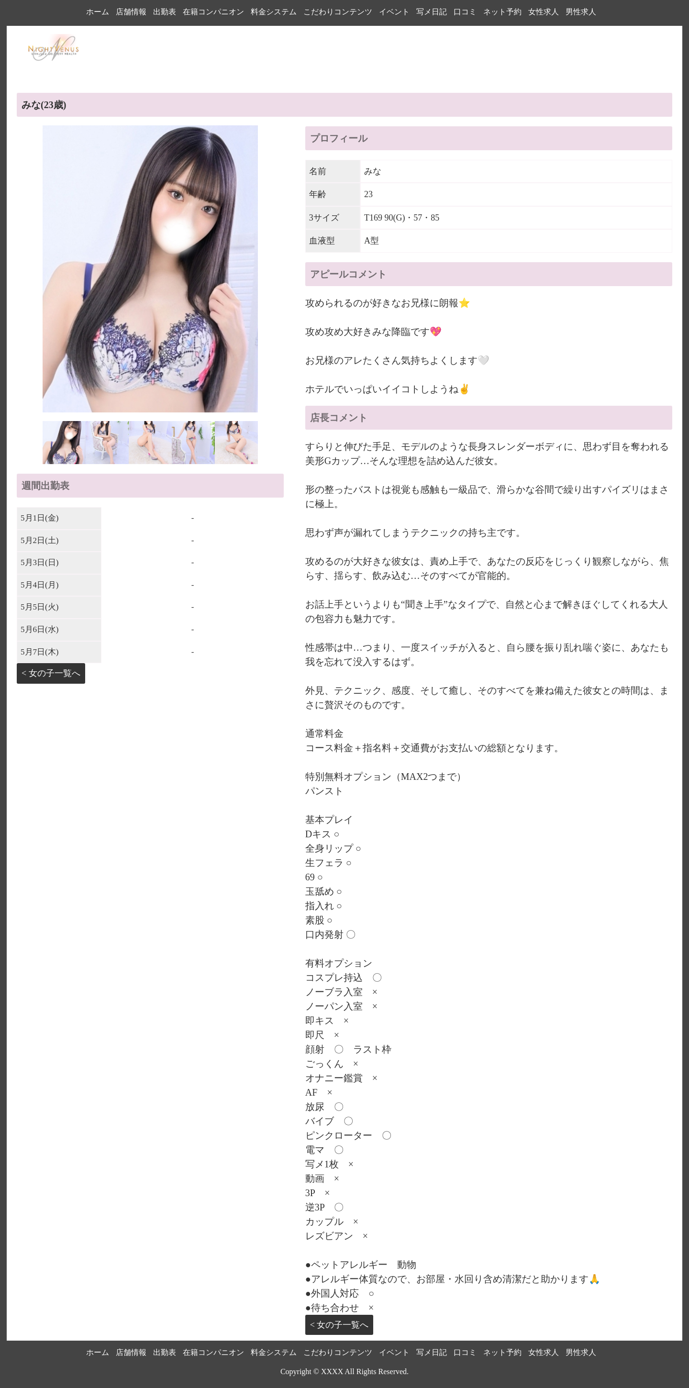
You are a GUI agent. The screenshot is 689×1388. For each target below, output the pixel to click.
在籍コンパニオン (213, 12)
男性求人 (581, 12)
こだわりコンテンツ (337, 12)
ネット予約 (502, 12)
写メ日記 (431, 12)
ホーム (97, 12)
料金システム (274, 12)
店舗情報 (131, 12)
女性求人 (543, 12)
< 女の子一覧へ (51, 673)
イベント (394, 12)
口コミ (465, 12)
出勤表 (164, 12)
